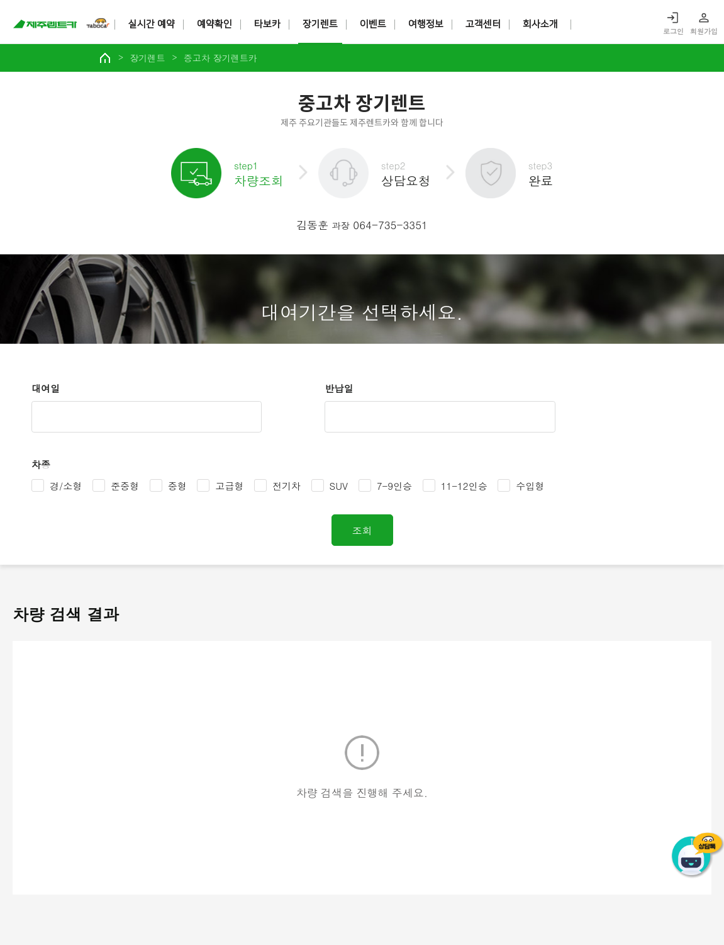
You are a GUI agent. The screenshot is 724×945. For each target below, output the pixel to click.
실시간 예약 (151, 24)
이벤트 (373, 24)
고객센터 (483, 24)
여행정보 (425, 24)
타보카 (267, 24)
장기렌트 (320, 24)
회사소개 (540, 24)
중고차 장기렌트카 (220, 58)
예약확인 (214, 24)
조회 (362, 530)
